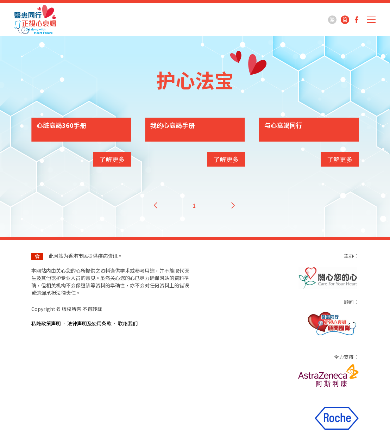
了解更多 (112, 159)
